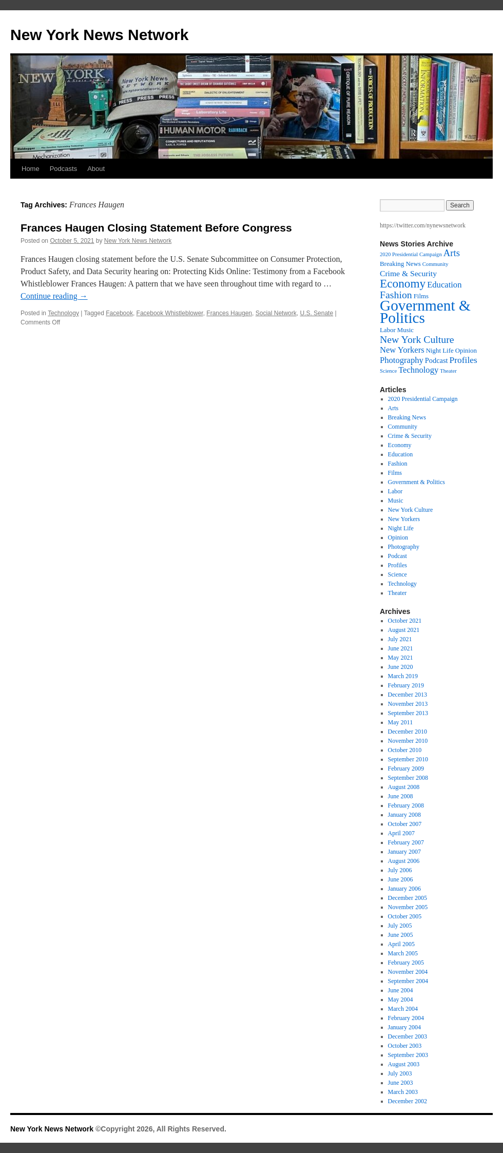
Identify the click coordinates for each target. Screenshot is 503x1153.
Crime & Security (410, 435)
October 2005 (405, 916)
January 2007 (404, 851)
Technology (63, 313)
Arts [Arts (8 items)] (451, 252)
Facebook (119, 313)
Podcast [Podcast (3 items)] (436, 360)
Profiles (397, 565)
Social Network (276, 313)
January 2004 (404, 1027)
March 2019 (403, 676)
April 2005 (401, 944)
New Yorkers (404, 519)
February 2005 (406, 962)
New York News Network (99, 34)
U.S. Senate (316, 313)
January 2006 (404, 888)
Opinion (398, 537)
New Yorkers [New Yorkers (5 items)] (402, 350)
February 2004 (406, 1018)
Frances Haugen (229, 313)
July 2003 (400, 1073)
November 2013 (408, 703)
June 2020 (400, 666)
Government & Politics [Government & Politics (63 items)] (425, 311)
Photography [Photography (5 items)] (401, 360)
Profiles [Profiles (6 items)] (463, 360)
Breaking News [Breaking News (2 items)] (400, 263)
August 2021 (404, 629)
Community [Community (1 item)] (435, 264)
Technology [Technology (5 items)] (418, 370)
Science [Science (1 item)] (388, 371)
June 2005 (400, 934)
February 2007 (406, 842)
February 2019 (406, 685)
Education (400, 454)
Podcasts (63, 168)
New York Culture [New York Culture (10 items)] (417, 339)
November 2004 (408, 971)
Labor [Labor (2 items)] (388, 330)
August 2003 (404, 1064)
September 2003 (408, 1055)
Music (395, 500)
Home (31, 168)
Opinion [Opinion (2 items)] (466, 350)
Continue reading (54, 296)
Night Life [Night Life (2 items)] (440, 350)
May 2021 (400, 657)
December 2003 (407, 1036)
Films (395, 472)
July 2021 (400, 639)
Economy (400, 445)
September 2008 (408, 777)
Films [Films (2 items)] (421, 296)
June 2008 (400, 796)
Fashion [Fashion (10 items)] (396, 294)
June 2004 (400, 990)
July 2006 (400, 870)
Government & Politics (416, 482)
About (96, 168)
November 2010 (408, 740)
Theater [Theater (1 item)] (448, 371)
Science (397, 574)
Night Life (401, 528)
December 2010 (407, 731)
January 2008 (404, 814)
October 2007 (405, 824)
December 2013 (407, 694)
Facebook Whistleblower (170, 313)
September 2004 (408, 981)
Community (402, 426)
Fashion (398, 463)
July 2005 (400, 925)
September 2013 (408, 713)
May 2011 (400, 722)
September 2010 (408, 759)
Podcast (397, 556)
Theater (397, 593)
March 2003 (403, 1092)
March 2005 (403, 953)
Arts (393, 408)
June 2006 (400, 879)
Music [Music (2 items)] (405, 330)
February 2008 (406, 805)
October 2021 (405, 620)
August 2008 (404, 787)
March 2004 (403, 1008)
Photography (403, 546)
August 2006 (404, 860)
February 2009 (406, 768)
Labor (395, 491)
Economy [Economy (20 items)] (402, 283)
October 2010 (405, 750)
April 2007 (401, 833)
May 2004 (400, 999)
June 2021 (400, 648)
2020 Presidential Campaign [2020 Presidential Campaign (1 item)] (411, 254)
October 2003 (405, 1045)
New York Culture (410, 509)
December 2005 (407, 897)
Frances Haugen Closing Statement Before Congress (156, 228)
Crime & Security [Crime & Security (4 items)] (408, 273)
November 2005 (408, 907)
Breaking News (407, 417)
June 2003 (400, 1082)
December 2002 (407, 1101)
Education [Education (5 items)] (444, 285)
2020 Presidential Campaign (423, 398)
